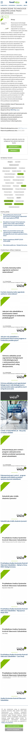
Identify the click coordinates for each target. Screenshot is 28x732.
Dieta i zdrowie (6, 171)
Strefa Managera (8, 201)
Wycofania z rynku (18, 204)
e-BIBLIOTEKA (4, 5)
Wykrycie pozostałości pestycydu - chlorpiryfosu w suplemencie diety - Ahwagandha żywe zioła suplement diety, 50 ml (15, 233)
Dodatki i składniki (16, 171)
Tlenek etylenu (8, 204)
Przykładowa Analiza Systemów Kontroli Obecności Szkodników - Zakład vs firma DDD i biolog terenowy (14, 565)
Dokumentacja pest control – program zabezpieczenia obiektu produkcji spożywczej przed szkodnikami (13, 477)
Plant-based (16, 185)
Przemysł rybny (10, 197)
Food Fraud (20, 174)
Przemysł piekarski (20, 194)
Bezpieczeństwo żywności (9, 168)
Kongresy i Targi (20, 177)
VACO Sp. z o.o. (14, 110)
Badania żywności (14, 165)
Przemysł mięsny (8, 192)
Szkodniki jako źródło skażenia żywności (14, 521)
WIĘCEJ (25, 5)
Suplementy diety (20, 201)
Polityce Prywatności (7, 722)
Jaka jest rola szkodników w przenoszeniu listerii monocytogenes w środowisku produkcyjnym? (13, 338)
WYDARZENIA (12, 5)
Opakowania (19, 183)
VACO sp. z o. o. (22, 128)
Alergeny (10, 161)
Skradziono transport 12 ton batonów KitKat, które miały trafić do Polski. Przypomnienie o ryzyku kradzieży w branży (14, 224)
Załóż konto (13, 147)
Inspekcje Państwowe (9, 177)
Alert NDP (17, 161)
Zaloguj (13, 150)
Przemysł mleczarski (19, 192)
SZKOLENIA (19, 5)
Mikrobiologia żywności (18, 180)
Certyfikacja (22, 168)
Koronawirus (7, 180)
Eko (24, 171)
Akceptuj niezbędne (13, 729)
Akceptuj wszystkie (13, 726)
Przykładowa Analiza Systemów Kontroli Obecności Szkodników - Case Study (14, 655)
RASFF (19, 198)
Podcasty (24, 185)
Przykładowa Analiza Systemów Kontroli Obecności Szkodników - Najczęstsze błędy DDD (14, 610)
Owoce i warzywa (6, 185)
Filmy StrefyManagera (10, 174)
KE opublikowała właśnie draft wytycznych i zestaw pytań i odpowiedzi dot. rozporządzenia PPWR (15, 216)
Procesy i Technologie (21, 189)
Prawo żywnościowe (7, 189)
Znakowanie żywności (14, 207)
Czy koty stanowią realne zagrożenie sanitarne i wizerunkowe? (12, 293)
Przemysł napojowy (8, 194)
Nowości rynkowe (10, 183)
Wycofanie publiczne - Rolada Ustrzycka (15, 245)
